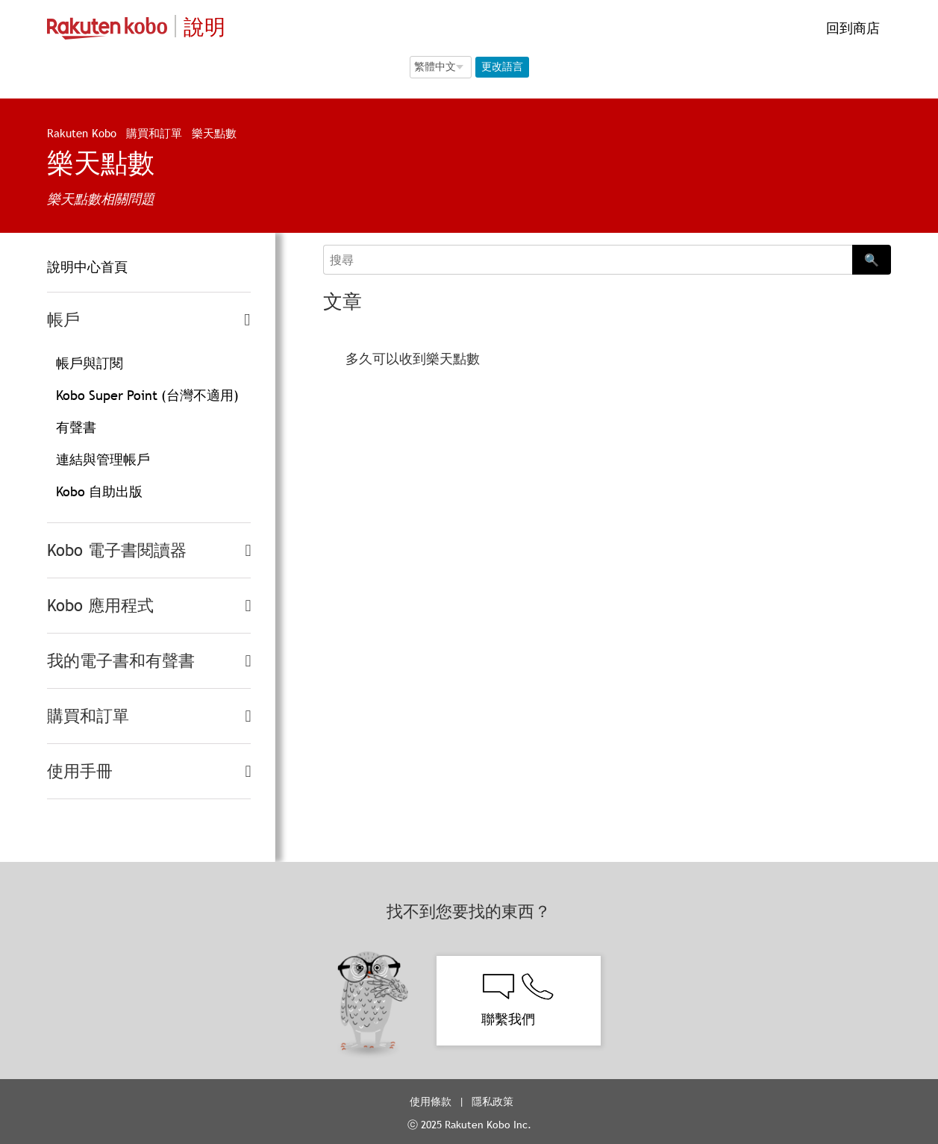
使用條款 (430, 1101)
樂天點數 (214, 132)
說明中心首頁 (87, 266)
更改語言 (502, 66)
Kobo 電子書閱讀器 (117, 550)
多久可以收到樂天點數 (413, 358)
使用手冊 (80, 771)
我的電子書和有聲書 (121, 661)
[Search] (587, 260)
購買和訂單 (154, 132)
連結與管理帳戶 (103, 459)
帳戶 (63, 320)
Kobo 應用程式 (100, 606)
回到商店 (851, 28)
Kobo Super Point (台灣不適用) (147, 395)
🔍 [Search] (871, 259)
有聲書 (76, 427)
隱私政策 (494, 1101)
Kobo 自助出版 (99, 491)
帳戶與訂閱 (89, 363)
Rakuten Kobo (81, 132)
